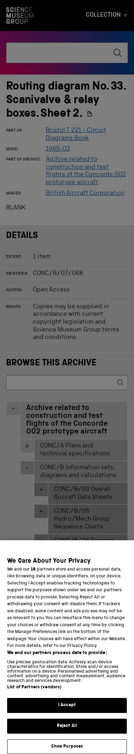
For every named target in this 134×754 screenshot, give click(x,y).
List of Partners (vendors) (34, 694)
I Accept (67, 712)
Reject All (67, 732)
